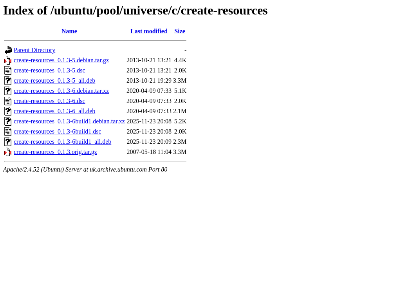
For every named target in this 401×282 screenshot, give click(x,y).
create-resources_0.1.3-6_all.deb (54, 111)
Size (179, 31)
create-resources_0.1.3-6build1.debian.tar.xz (69, 121)
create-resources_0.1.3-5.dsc (49, 70)
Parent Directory (34, 50)
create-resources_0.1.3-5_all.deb (54, 80)
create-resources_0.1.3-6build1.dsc (57, 131)
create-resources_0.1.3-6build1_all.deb (62, 141)
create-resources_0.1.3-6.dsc (49, 101)
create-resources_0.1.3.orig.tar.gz (55, 151)
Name (69, 31)
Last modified (149, 31)
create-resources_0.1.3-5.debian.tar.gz (61, 60)
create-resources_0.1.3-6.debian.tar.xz (61, 90)
